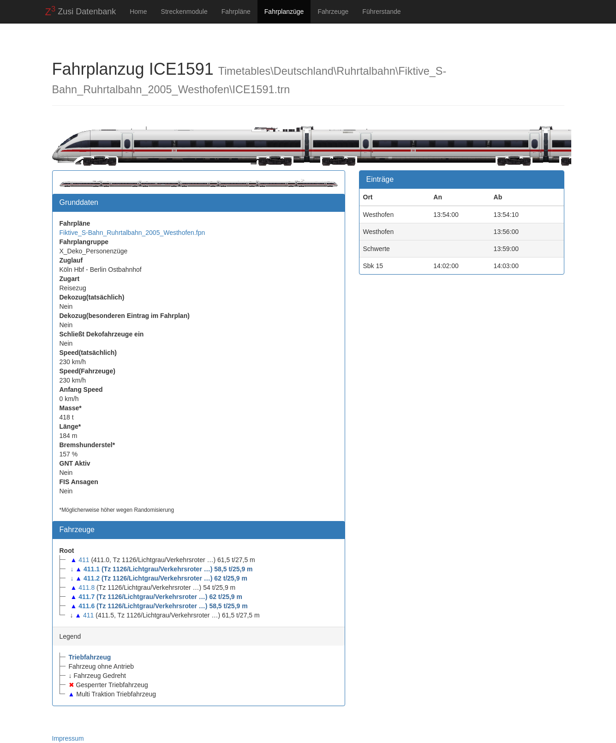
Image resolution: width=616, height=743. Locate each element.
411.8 (86, 587)
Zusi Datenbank (80, 11)
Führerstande (381, 11)
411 (83, 559)
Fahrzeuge (332, 11)
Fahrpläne (236, 11)
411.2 (92, 578)
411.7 (86, 596)
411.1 (92, 569)
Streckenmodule (184, 11)
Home (138, 11)
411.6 (86, 606)
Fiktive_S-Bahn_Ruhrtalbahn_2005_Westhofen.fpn (132, 232)
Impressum (68, 738)
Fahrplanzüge (284, 11)
